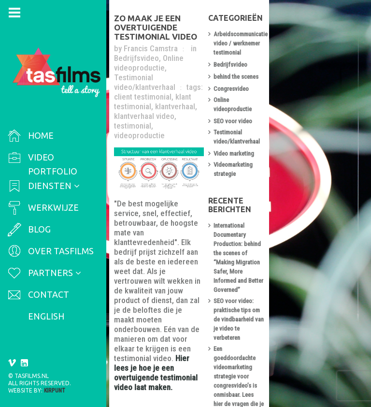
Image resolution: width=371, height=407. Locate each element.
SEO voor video (294, 108)
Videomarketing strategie (306, 144)
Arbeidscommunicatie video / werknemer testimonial (311, 43)
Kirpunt (54, 390)
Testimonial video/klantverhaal (176, 58)
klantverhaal (238, 72)
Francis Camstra (155, 43)
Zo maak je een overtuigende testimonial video (184, 27)
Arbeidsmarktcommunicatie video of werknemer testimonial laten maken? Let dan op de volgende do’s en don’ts (316, 346)
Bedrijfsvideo (224, 43)
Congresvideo (292, 83)
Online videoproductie (154, 53)
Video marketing (295, 132)
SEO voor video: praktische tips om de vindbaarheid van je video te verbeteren (315, 235)
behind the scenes (297, 71)
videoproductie (143, 92)
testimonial (200, 82)
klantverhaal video (148, 82)
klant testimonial (186, 72)
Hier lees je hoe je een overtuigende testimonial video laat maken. (190, 278)
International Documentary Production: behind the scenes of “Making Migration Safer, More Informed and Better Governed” (316, 201)
